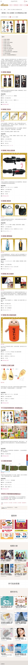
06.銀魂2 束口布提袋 (7, 47)
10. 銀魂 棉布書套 (6, 53)
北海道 (25, 5)
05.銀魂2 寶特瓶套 (7, 45)
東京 (11, 5)
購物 (5, 9)
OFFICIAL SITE (5, 104)
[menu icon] (1, 1)
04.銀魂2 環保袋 (6, 44)
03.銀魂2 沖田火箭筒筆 (7, 42)
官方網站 (6, 498)
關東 (21, 5)
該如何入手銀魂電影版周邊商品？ (10, 54)
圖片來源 (2, 88)
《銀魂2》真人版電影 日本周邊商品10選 (14, 9)
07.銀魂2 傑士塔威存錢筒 (8, 48)
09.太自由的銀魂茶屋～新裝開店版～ (10, 51)
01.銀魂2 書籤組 (6, 39)
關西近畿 (16, 5)
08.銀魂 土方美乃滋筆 (7, 50)
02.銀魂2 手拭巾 (6, 41)
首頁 (1, 9)
